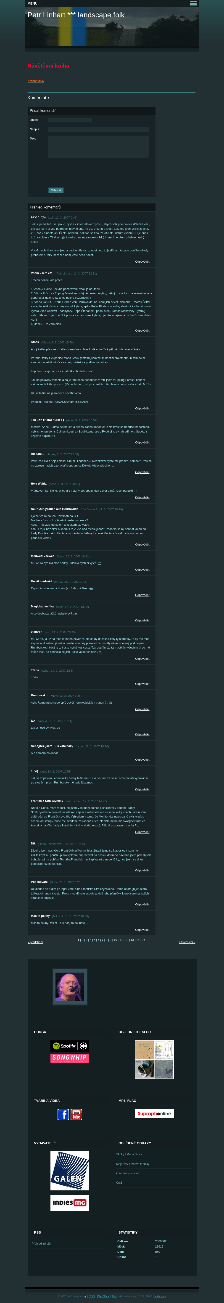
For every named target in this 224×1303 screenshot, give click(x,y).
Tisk (114, 1296)
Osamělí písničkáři (128, 1173)
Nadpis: (35, 129)
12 (126, 940)
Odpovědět (142, 261)
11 (121, 940)
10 (115, 940)
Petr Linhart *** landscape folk (76, 15)
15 (143, 940)
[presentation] (91, 173)
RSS (92, 1296)
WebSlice (103, 1296)
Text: (33, 138)
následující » (187, 942)
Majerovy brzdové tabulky (132, 1164)
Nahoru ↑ (160, 1296)
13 (132, 940)
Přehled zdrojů (41, 1243)
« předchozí (35, 942)
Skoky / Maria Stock (129, 1154)
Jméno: (35, 119)
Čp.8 (119, 1182)
